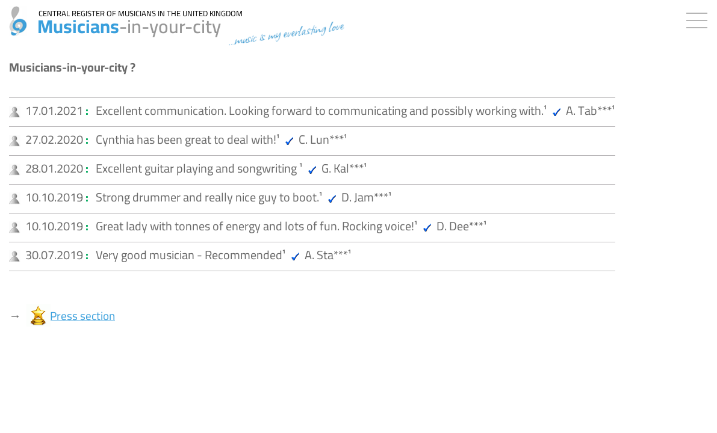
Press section (82, 316)
